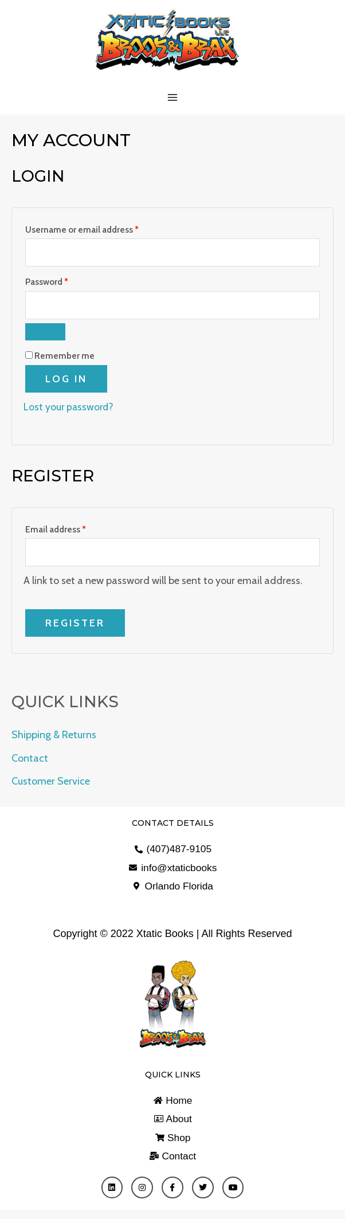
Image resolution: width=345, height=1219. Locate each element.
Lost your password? (69, 409)
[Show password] (45, 334)
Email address (73, 531)
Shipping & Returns (53, 739)
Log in (66, 381)
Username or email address (100, 229)
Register (75, 627)
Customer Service (50, 785)
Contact (29, 762)
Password (64, 282)
